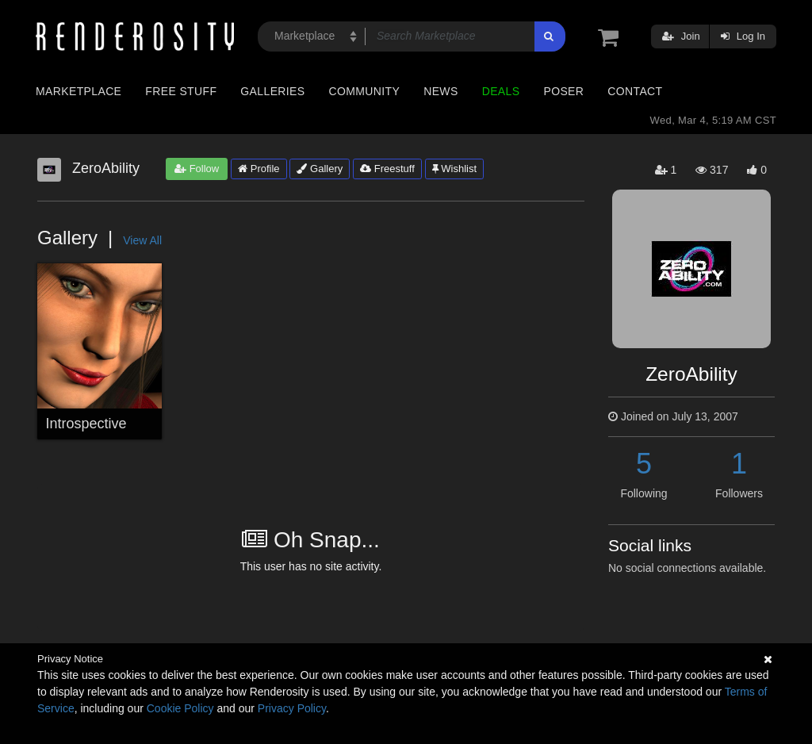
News (440, 91)
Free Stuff (180, 91)
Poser (563, 91)
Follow (196, 168)
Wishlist (454, 168)
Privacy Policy (292, 708)
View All (142, 240)
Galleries (272, 91)
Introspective (86, 423)
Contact (634, 91)
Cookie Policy (180, 708)
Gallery (320, 168)
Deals (501, 91)
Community (364, 91)
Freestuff (387, 168)
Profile (258, 168)
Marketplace (78, 91)
